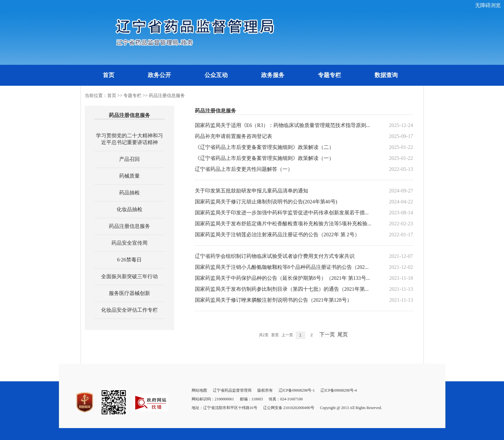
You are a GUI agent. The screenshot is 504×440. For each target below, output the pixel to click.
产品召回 (129, 159)
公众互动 (216, 75)
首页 (108, 75)
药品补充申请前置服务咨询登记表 (233, 136)
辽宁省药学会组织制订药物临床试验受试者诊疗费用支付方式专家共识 (275, 256)
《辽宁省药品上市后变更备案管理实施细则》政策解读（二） (264, 147)
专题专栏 (329, 75)
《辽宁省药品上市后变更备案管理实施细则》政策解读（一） (264, 158)
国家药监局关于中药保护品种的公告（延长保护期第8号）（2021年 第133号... (282, 278)
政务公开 (159, 75)
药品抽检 (129, 192)
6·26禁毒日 (129, 259)
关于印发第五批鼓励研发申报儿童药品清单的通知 (251, 190)
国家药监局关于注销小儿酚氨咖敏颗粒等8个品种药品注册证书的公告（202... (282, 267)
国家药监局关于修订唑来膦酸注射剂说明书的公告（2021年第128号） (273, 300)
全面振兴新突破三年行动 (129, 276)
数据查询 (386, 75)
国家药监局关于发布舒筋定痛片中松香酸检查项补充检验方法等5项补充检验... (283, 223)
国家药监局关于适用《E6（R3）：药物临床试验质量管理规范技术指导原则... (282, 125)
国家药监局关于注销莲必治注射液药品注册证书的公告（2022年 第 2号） (277, 234)
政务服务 (272, 75)
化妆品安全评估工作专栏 (129, 310)
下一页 (327, 334)
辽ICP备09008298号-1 (297, 390)
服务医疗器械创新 (129, 293)
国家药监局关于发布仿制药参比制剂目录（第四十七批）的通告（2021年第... (282, 289)
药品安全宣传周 (129, 243)
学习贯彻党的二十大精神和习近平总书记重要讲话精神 (129, 139)
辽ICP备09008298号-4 (338, 390)
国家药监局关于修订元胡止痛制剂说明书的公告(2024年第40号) (266, 201)
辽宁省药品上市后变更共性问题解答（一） (244, 169)
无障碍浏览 (488, 5)
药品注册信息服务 (167, 95)
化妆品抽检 (129, 209)
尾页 (343, 334)
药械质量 (129, 176)
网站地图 (199, 390)
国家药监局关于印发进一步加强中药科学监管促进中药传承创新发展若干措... (282, 212)
